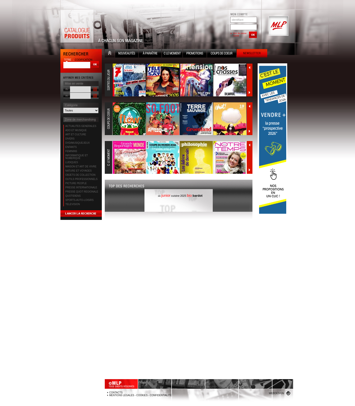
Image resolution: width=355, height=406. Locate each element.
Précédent (249, 67)
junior (165, 195)
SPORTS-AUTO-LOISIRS (79, 200)
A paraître (150, 54)
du (66, 89)
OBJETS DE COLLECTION (80, 175)
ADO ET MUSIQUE (76, 130)
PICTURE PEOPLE (76, 183)
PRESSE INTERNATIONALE (81, 187)
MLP (278, 26)
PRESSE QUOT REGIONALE (81, 191)
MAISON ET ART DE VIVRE (80, 166)
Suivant (249, 92)
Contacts (116, 392)
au (66, 95)
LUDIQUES (71, 162)
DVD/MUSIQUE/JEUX (77, 142)
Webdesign (276, 393)
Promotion (195, 54)
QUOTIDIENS (73, 195)
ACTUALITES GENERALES (80, 126)
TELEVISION (72, 204)
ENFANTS (71, 147)
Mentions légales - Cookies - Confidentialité (140, 395)
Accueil (110, 54)
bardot (197, 195)
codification (83, 59)
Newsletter (252, 54)
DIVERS (69, 138)
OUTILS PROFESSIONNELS (81, 179)
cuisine (175, 195)
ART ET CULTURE (75, 134)
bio (189, 195)
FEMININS (71, 151)
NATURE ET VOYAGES (78, 170)
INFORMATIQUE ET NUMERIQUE (76, 156)
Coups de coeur (221, 54)
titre (68, 59)
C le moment (172, 54)
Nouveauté (126, 54)
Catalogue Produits (76, 26)
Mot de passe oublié (240, 34)
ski (159, 196)
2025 (183, 195)
